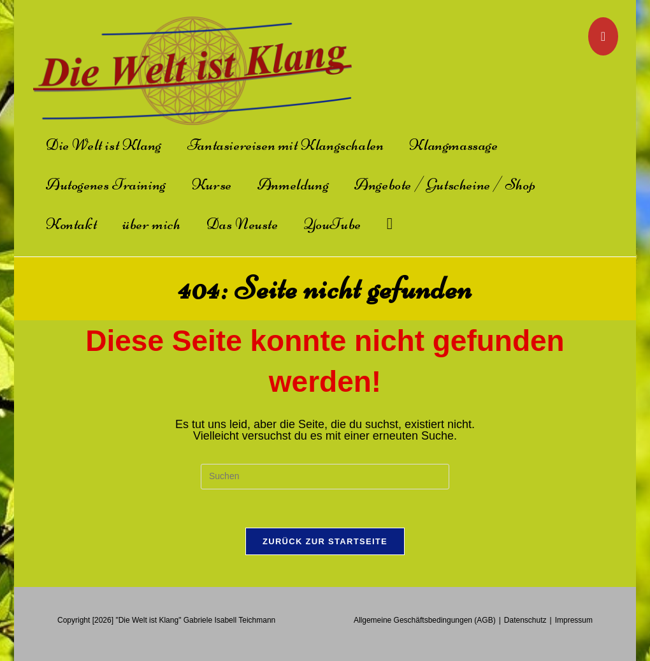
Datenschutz (525, 620)
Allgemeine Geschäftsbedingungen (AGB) (425, 620)
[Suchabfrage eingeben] (325, 476)
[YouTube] (603, 36)
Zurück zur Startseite (325, 541)
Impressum (574, 620)
